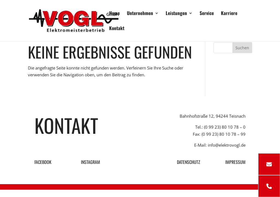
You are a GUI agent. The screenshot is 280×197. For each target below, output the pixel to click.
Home (114, 13)
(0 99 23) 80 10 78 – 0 (225, 127)
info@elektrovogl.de (227, 145)
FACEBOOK (42, 162)
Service (207, 13)
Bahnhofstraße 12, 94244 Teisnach (213, 116)
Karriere (229, 13)
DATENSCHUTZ (188, 162)
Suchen (242, 47)
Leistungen (176, 13)
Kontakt (116, 28)
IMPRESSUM (235, 162)
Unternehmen (140, 13)
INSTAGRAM (90, 162)
